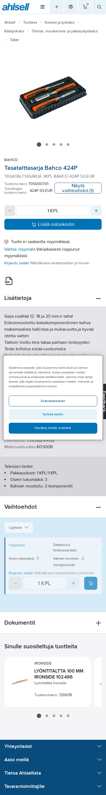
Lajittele (19, 527)
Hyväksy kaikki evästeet (53, 427)
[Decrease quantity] (9, 210)
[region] (53, 397)
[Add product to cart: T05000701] (90, 583)
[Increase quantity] (96, 210)
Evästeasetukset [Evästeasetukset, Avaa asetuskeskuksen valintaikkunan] (53, 401)
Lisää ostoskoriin (53, 224)
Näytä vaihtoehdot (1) (78, 188)
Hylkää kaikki (53, 414)
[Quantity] (53, 210)
